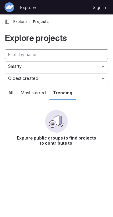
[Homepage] (9, 7)
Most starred (33, 92)
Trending (62, 92)
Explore (28, 7)
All (11, 92)
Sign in (99, 7)
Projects (41, 21)
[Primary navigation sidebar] (7, 22)
